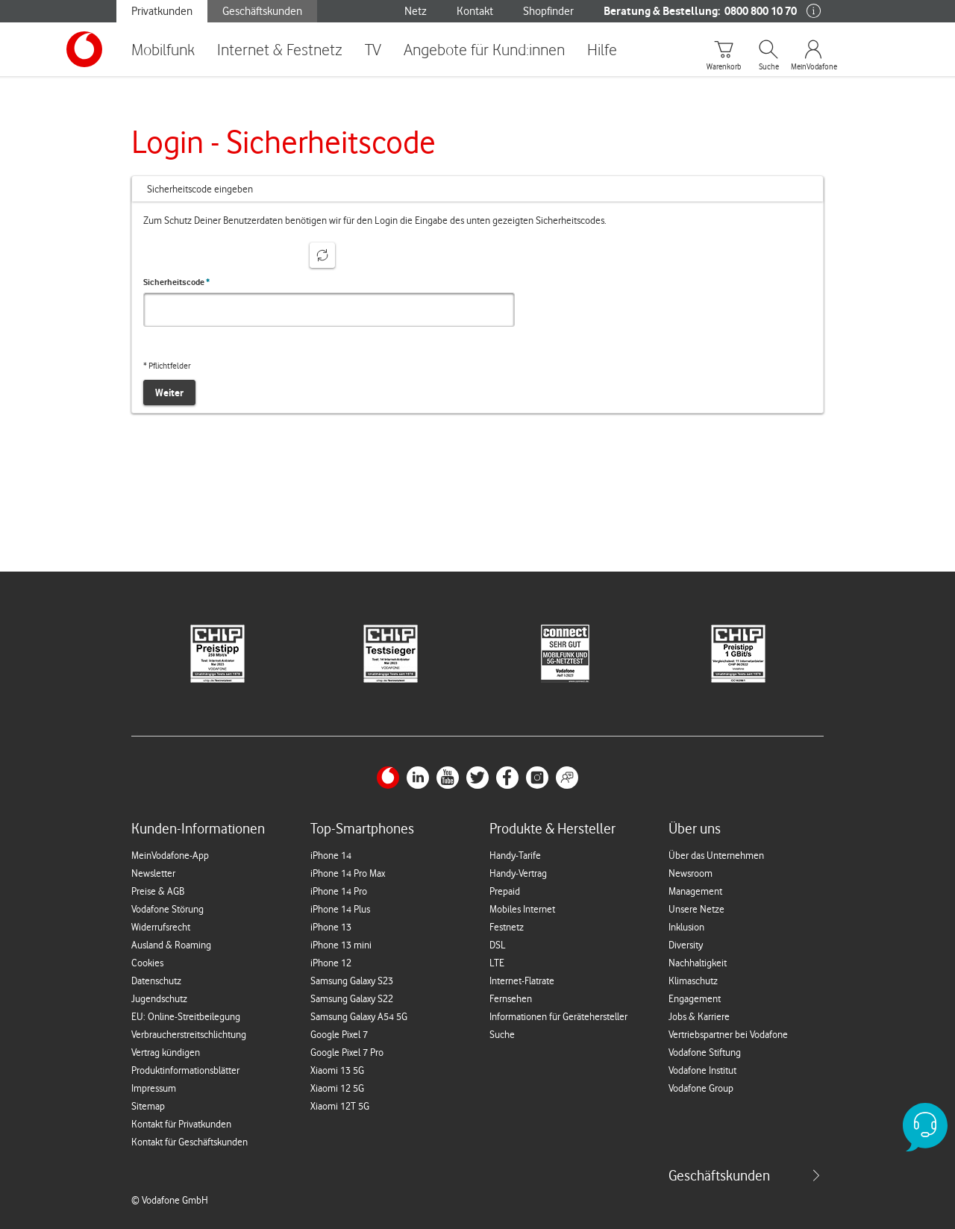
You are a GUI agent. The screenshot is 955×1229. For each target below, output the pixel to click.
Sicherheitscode (176, 282)
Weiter (169, 392)
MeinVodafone (813, 67)
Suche (769, 67)
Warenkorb (724, 67)
